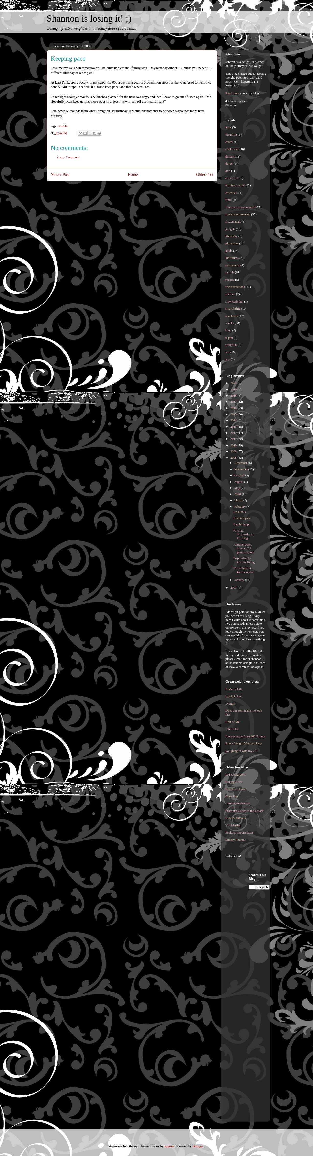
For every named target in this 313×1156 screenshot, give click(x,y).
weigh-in (231, 345)
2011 (233, 439)
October (239, 475)
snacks (229, 323)
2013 (233, 426)
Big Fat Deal (233, 696)
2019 (233, 389)
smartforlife (232, 308)
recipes (230, 279)
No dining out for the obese (243, 570)
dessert (229, 156)
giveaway (231, 236)
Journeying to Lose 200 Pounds (245, 736)
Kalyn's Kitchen (235, 818)
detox (229, 163)
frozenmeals (233, 221)
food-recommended (237, 214)
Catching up (241, 524)
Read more (232, 93)
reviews (230, 294)
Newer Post (60, 174)
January (239, 580)
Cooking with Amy (237, 803)
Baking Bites (233, 782)
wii (227, 352)
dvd (227, 171)
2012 (233, 433)
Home (133, 174)
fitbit (228, 200)
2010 (233, 445)
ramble (62, 126)
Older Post (204, 174)
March (238, 500)
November (241, 469)
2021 (233, 383)
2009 (233, 451)
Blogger (197, 1146)
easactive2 (232, 178)
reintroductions (235, 287)
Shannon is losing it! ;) (89, 18)
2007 (233, 587)
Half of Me (232, 722)
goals (228, 250)
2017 (233, 401)
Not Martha (232, 825)
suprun (169, 1146)
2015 (233, 414)
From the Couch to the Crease (244, 811)
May (237, 488)
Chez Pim (231, 796)
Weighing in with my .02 (241, 751)
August (239, 482)
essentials (231, 193)
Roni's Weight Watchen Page (243, 743)
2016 (233, 408)
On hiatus (239, 512)
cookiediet (232, 149)
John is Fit (232, 729)
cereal (229, 142)
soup (228, 330)
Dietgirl (230, 703)
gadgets (230, 229)
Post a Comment (68, 157)
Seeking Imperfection (239, 832)
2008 (233, 457)
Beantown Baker (236, 789)
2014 (233, 420)
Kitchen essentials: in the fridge (243, 534)
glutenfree (231, 243)
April (238, 494)
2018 (233, 395)
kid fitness (232, 258)
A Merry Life (233, 689)
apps (228, 127)
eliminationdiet (235, 185)
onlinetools (232, 265)
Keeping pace (242, 518)
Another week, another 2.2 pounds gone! (243, 548)
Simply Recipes (235, 839)
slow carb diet (234, 301)
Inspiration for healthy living (244, 560)
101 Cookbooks (235, 774)
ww (227, 359)
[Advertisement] (245, 946)
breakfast (231, 134)
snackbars (231, 316)
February (240, 506)
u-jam (229, 338)
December (241, 463)
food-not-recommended (240, 207)
